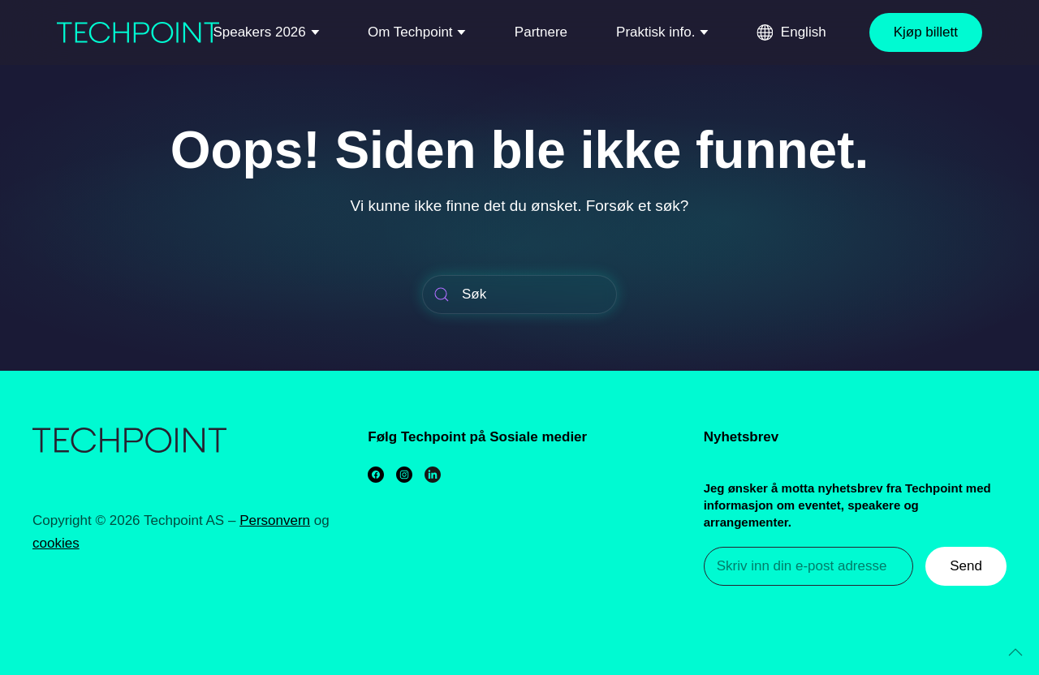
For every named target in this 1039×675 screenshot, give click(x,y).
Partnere (541, 32)
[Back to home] (138, 32)
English (803, 32)
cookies (56, 543)
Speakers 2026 (259, 32)
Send (966, 566)
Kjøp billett (926, 32)
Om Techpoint (410, 32)
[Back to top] (1015, 652)
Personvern (274, 520)
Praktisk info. (655, 32)
